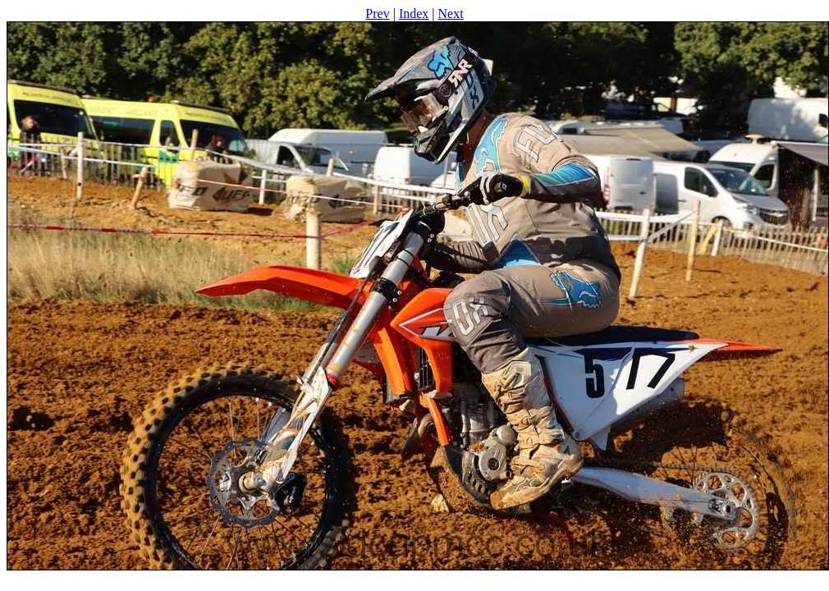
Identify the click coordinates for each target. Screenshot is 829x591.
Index (413, 14)
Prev (377, 14)
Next (451, 14)
